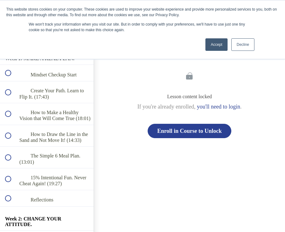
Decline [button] (243, 44)
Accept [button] (216, 44)
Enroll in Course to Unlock (189, 131)
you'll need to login (218, 107)
